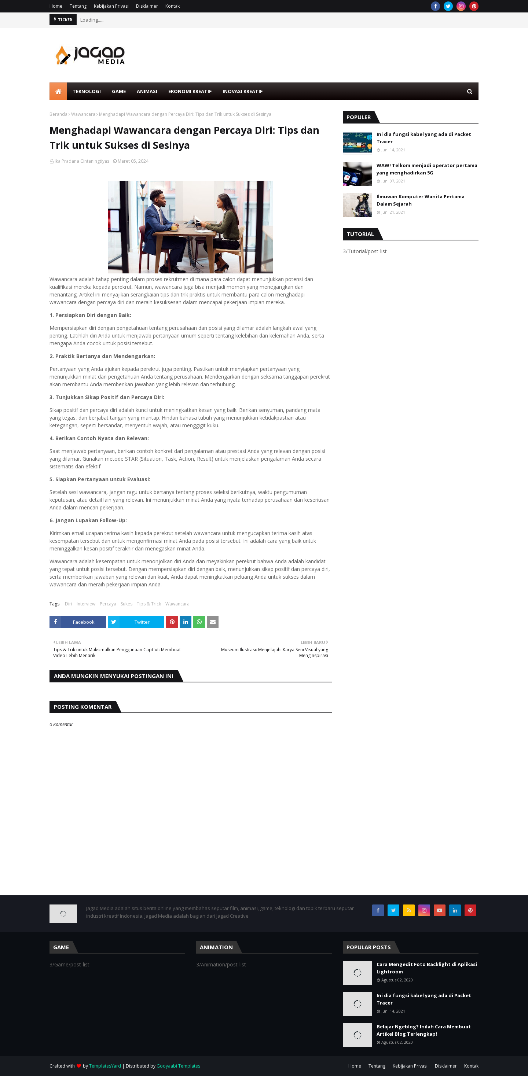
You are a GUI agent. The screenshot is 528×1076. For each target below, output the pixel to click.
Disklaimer (147, 6)
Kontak (172, 6)
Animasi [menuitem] (147, 91)
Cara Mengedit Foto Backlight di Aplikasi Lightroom (427, 968)
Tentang (78, 6)
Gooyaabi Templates (178, 1066)
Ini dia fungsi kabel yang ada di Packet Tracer (424, 138)
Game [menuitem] (119, 91)
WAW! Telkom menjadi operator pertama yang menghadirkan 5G (427, 169)
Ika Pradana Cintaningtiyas (82, 161)
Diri (68, 604)
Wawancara (83, 114)
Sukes (126, 604)
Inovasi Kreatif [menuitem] (243, 91)
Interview (86, 604)
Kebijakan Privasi (111, 6)
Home (56, 6)
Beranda (58, 114)
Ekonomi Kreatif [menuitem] (190, 91)
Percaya (108, 604)
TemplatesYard (105, 1066)
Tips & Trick (149, 604)
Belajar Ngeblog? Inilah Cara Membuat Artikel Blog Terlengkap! (424, 1030)
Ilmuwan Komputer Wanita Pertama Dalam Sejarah (421, 200)
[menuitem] (58, 91)
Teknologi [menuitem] (87, 91)
